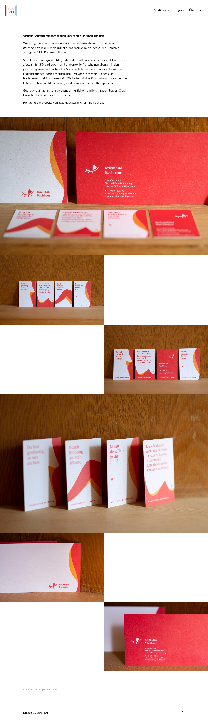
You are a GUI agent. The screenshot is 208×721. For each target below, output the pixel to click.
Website (47, 102)
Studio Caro (161, 11)
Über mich (196, 11)
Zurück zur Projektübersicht (41, 689)
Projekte (179, 11)
